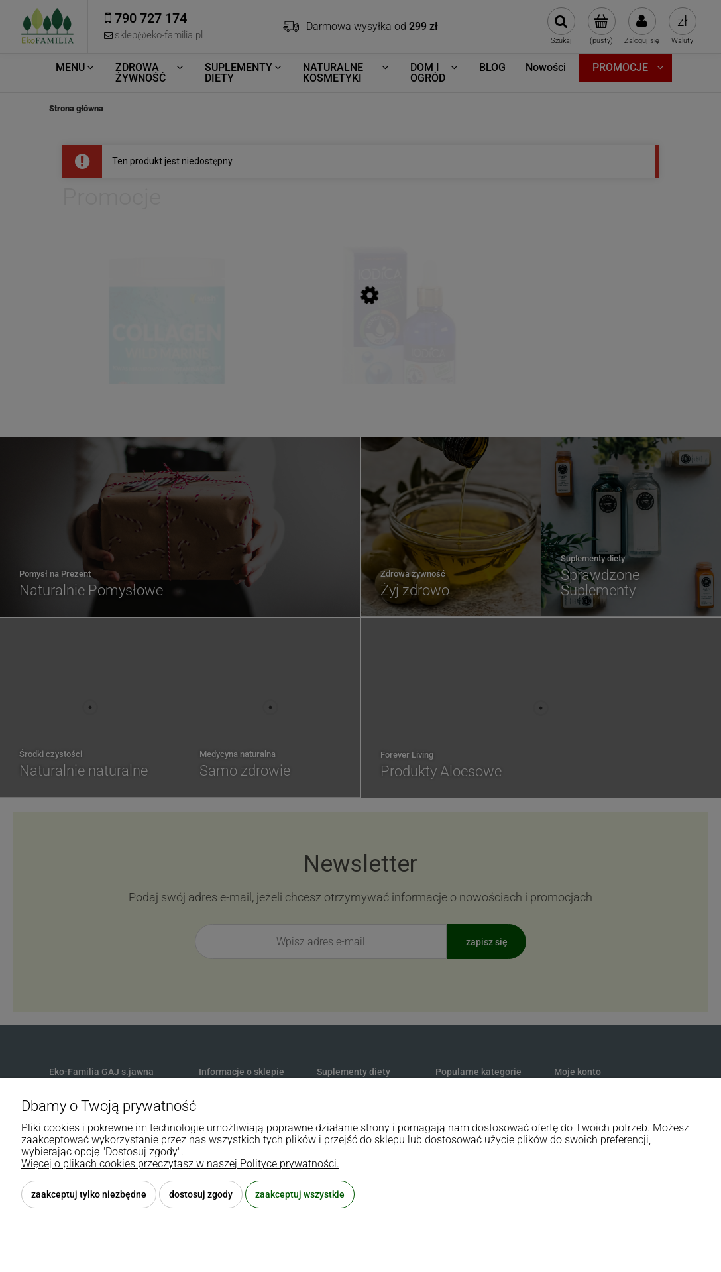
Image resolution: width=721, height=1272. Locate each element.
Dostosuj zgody (201, 1194)
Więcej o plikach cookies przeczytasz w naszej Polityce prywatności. (180, 1163)
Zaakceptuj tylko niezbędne (88, 1194)
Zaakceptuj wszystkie (300, 1194)
